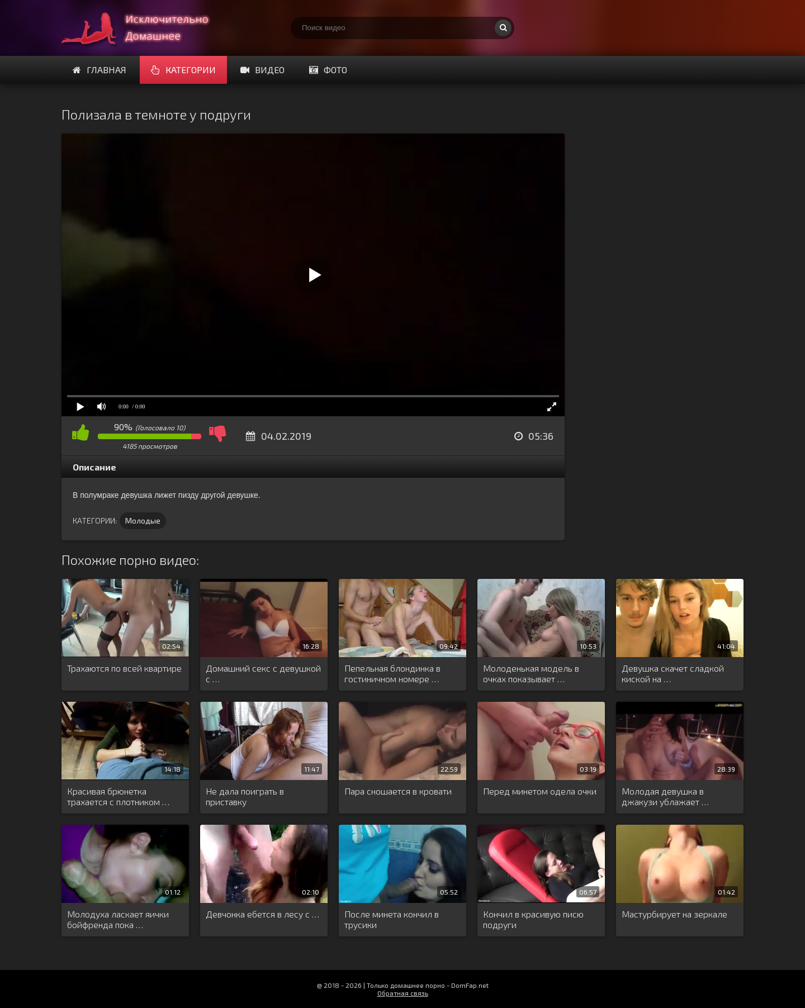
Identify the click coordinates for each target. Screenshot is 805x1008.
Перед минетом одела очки (539, 791)
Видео (262, 69)
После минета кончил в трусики (391, 919)
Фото (328, 69)
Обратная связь (402, 993)
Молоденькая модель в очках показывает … (531, 673)
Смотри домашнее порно (145, 28)
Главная (99, 69)
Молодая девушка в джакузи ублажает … (665, 796)
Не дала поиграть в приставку (245, 796)
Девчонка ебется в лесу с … (262, 914)
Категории (183, 69)
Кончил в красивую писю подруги (533, 919)
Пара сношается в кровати (398, 791)
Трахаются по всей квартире (124, 668)
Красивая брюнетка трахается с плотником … (118, 796)
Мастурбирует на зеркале (674, 914)
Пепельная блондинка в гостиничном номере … (392, 673)
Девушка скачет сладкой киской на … (673, 673)
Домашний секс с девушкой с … (263, 673)
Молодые (142, 520)
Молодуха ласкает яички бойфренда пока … (118, 919)
